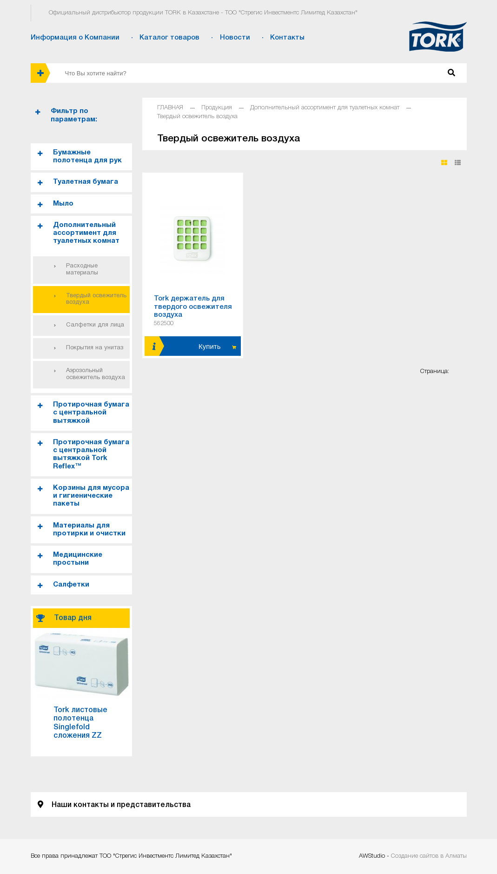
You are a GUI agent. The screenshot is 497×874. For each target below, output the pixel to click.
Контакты (287, 37)
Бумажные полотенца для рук (87, 156)
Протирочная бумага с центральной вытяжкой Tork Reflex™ (91, 454)
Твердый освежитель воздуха (96, 299)
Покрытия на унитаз (94, 348)
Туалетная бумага (85, 182)
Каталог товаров (169, 37)
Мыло (63, 203)
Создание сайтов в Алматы (429, 856)
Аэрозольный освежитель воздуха (95, 374)
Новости (235, 37)
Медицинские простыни (77, 559)
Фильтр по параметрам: (74, 115)
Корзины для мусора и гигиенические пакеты (91, 496)
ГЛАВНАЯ (170, 107)
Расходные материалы (82, 269)
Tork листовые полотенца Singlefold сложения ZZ (80, 723)
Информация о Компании (75, 37)
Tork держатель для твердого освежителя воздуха (193, 306)
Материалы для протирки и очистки (89, 529)
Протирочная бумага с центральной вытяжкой (91, 412)
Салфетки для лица (95, 325)
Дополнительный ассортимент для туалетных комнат (86, 233)
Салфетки (71, 584)
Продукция (216, 107)
